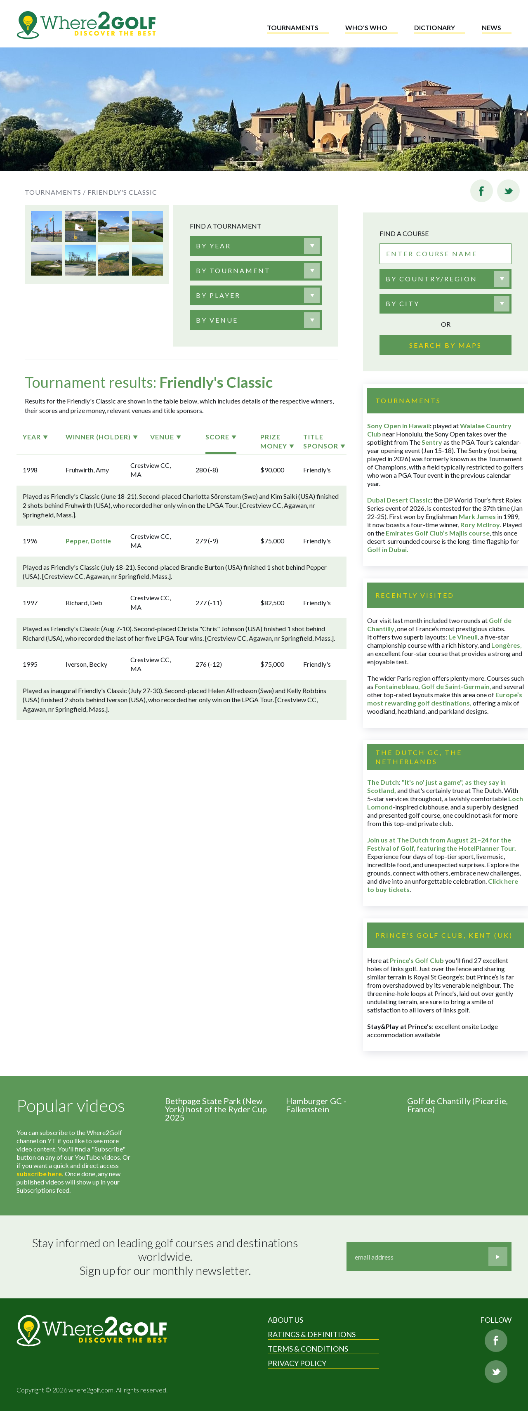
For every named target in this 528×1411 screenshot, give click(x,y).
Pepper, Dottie (88, 541)
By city (403, 303)
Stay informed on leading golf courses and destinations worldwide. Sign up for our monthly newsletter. (166, 1256)
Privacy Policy (297, 1363)
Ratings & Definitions (312, 1334)
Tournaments (292, 27)
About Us (285, 1319)
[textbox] (213, 245)
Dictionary (434, 27)
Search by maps (445, 345)
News (491, 27)
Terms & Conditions (308, 1348)
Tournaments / (55, 192)
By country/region (431, 279)
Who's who (366, 27)
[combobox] (256, 246)
